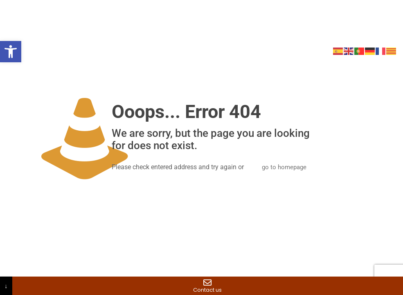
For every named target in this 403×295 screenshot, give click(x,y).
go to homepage (284, 167)
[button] (10, 51)
